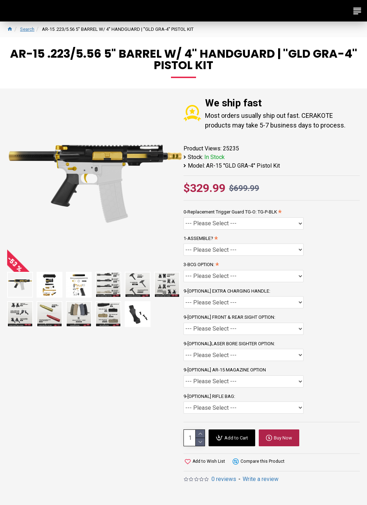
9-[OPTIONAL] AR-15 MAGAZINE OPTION (225, 369)
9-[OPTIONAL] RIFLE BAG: (209, 396)
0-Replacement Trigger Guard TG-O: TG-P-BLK (230, 212)
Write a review (260, 479)
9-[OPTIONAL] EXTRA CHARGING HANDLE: (227, 291)
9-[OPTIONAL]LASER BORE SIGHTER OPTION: (229, 343)
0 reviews (223, 479)
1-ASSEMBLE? (198, 238)
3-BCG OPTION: (199, 264)
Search (27, 29)
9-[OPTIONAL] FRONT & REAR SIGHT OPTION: (229, 317)
